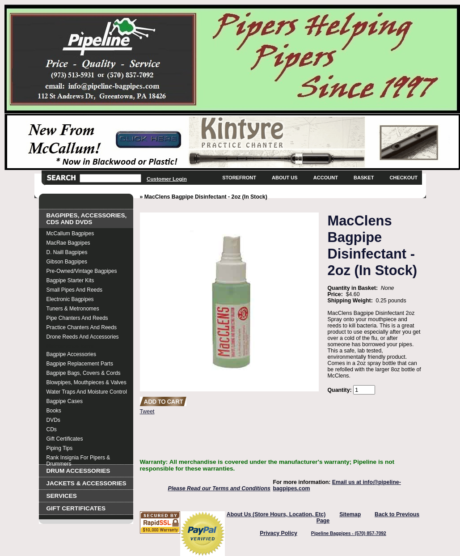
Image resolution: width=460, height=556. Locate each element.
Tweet (147, 411)
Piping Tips (59, 448)
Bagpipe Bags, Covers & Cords (83, 373)
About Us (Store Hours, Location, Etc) (276, 514)
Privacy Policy (278, 533)
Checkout (403, 177)
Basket (364, 177)
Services (61, 495)
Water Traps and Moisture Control (86, 392)
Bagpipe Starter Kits (70, 280)
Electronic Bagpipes (70, 299)
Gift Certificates (64, 439)
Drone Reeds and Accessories (82, 337)
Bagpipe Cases (64, 401)
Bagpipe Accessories (71, 354)
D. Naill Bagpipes (67, 252)
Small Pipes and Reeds (74, 290)
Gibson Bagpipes (66, 262)
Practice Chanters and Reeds (81, 327)
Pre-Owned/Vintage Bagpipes (81, 271)
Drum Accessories (78, 470)
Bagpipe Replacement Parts (79, 364)
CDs (51, 429)
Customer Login (167, 179)
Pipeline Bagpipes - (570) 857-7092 (348, 533)
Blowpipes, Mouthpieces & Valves (86, 382)
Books (53, 410)
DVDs (53, 420)
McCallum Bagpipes (70, 233)
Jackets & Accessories (86, 483)
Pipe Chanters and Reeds (77, 318)
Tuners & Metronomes (72, 309)
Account (325, 177)
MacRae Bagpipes (68, 243)
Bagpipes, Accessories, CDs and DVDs (86, 218)
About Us (285, 177)
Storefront (239, 177)
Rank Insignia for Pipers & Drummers (78, 458)
